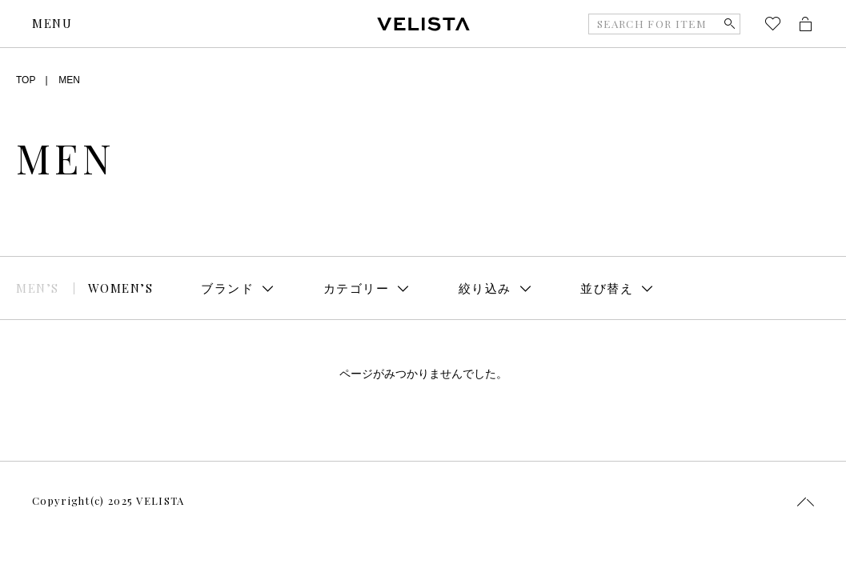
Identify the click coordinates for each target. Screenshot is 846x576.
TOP (25, 80)
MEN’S (37, 288)
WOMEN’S (121, 288)
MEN (69, 80)
